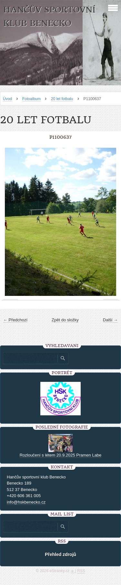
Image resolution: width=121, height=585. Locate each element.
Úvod (7, 99)
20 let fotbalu (62, 99)
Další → (110, 319)
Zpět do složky (65, 319)
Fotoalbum (31, 99)
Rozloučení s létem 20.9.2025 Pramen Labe (61, 455)
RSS (81, 571)
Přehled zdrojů (60, 554)
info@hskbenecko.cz (26, 502)
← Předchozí (15, 319)
